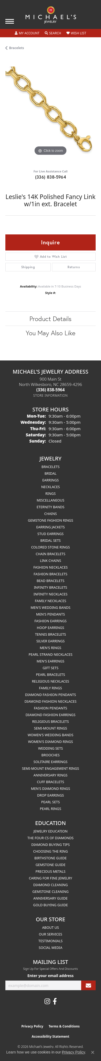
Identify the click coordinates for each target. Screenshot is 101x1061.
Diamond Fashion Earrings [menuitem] (51, 714)
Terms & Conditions (64, 1026)
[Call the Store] (50, 389)
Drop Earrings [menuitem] (50, 795)
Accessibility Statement (50, 1036)
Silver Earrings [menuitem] (50, 641)
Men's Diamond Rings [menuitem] (50, 788)
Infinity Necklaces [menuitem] (50, 594)
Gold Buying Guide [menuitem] (50, 904)
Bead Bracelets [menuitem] (51, 580)
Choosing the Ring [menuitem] (50, 851)
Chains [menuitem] (50, 513)
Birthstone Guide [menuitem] (50, 858)
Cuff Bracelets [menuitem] (50, 781)
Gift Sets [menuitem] (50, 667)
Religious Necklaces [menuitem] (50, 681)
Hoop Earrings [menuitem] (50, 627)
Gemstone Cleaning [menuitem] (50, 891)
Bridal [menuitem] (50, 473)
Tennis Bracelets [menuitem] (50, 634)
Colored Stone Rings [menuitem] (50, 547)
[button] (27, 33)
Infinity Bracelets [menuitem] (50, 587)
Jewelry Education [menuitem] (50, 831)
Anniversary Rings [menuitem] (50, 775)
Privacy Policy (32, 1026)
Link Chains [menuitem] (50, 560)
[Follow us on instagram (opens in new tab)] (47, 1001)
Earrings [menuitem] (50, 480)
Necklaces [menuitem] (50, 486)
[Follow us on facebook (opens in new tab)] (55, 1001)
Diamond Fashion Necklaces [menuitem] (50, 701)
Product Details (50, 318)
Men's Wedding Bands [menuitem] (50, 607)
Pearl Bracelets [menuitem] (50, 674)
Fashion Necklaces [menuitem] (50, 567)
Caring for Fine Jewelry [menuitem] (50, 878)
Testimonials (50, 940)
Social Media (50, 947)
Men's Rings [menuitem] (50, 647)
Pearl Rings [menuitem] (50, 808)
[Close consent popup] (92, 1052)
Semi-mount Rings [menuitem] (50, 728)
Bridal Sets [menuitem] (50, 540)
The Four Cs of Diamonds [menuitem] (50, 837)
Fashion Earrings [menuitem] (50, 620)
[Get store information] (50, 395)
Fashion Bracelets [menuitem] (51, 574)
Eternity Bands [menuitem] (51, 506)
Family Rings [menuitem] (50, 688)
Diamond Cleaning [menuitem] (50, 884)
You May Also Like (50, 333)
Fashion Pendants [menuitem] (50, 708)
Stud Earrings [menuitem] (51, 533)
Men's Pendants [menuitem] (50, 614)
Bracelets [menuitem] (50, 466)
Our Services (50, 934)
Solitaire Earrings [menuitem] (50, 761)
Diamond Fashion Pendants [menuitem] (50, 694)
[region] (50, 112)
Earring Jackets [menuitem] (50, 527)
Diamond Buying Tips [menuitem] (50, 844)
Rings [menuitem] (50, 493)
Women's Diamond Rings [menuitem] (50, 741)
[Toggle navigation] (9, 21)
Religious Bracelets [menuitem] (50, 721)
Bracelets (16, 48)
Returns (74, 267)
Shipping (28, 267)
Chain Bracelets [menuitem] (50, 553)
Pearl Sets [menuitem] (50, 802)
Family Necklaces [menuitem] (50, 600)
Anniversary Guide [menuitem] (50, 898)
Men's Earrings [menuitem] (50, 661)
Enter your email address (50, 975)
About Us (50, 927)
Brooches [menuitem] (51, 755)
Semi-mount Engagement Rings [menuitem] (50, 768)
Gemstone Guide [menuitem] (51, 864)
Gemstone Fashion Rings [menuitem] (50, 520)
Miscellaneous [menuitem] (50, 500)
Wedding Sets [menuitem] (50, 748)
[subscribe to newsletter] (88, 985)
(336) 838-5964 (50, 177)
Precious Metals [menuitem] (51, 871)
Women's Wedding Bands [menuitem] (50, 734)
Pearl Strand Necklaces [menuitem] (50, 654)
